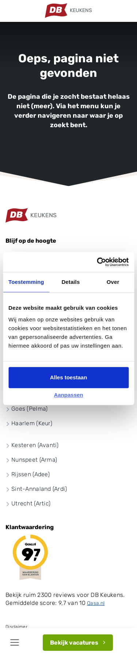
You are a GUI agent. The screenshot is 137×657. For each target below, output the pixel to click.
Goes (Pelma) (29, 408)
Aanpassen (68, 395)
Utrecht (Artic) (30, 503)
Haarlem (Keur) (31, 423)
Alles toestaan (68, 377)
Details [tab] (70, 282)
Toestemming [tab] (26, 282)
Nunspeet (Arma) (34, 459)
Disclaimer (16, 626)
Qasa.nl (95, 603)
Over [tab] (113, 282)
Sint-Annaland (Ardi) (39, 488)
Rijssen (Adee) (30, 474)
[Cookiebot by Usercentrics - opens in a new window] (97, 262)
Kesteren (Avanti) (35, 445)
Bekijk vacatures (74, 642)
